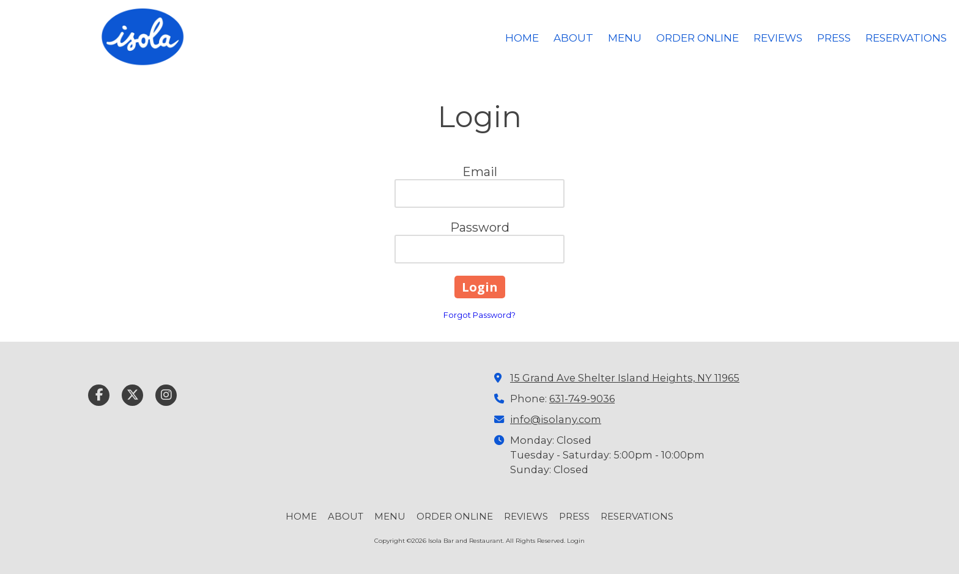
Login (576, 541)
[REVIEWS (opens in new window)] (778, 38)
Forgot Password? (479, 315)
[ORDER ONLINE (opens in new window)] (697, 38)
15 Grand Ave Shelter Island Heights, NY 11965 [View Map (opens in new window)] (624, 378)
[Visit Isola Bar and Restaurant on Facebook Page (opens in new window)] (98, 395)
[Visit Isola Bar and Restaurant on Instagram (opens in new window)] (166, 395)
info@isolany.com (555, 419)
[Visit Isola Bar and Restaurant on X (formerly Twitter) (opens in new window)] (132, 395)
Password (479, 227)
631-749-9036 (582, 398)
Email (479, 171)
